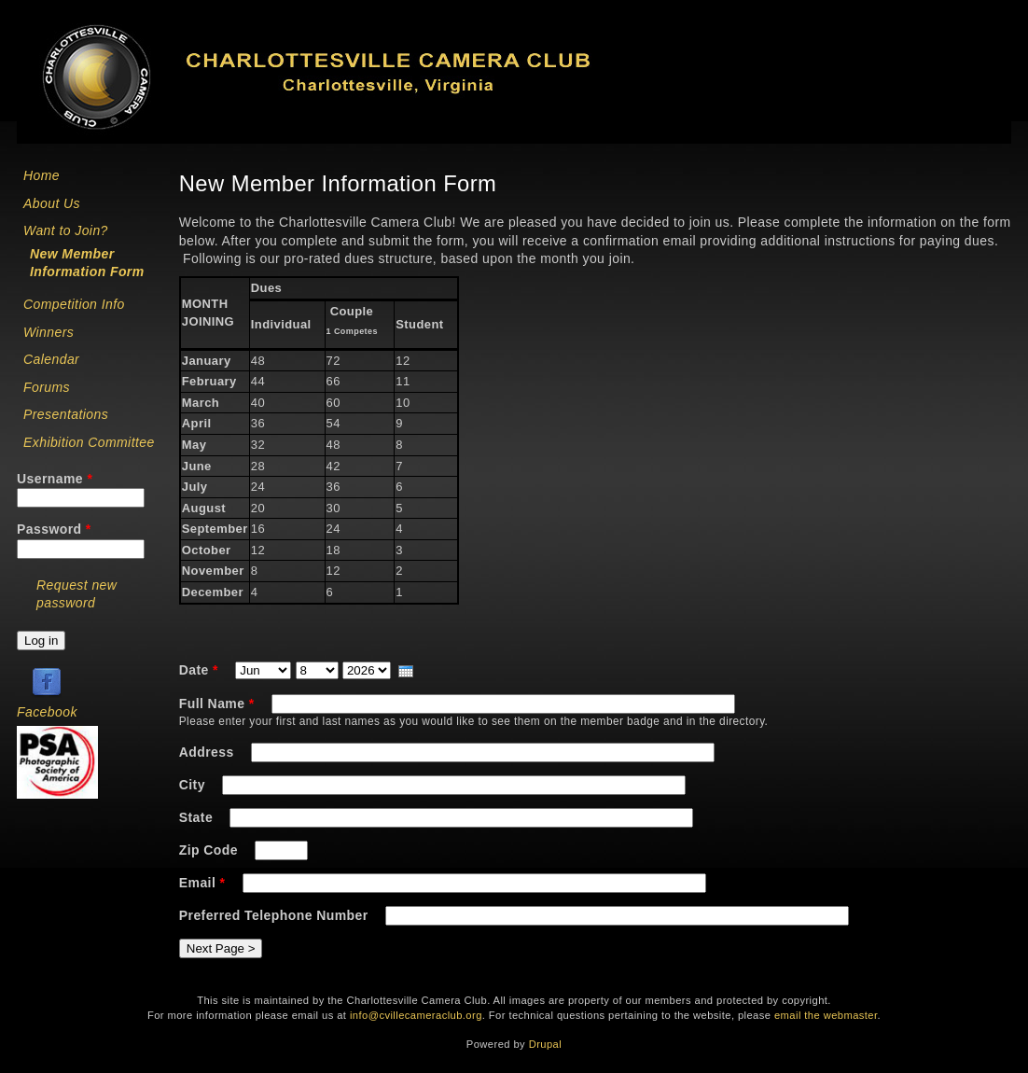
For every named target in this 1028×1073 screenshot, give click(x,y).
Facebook (47, 711)
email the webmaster (826, 1015)
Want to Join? (65, 230)
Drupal (545, 1044)
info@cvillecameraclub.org (416, 1015)
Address (208, 752)
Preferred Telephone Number (275, 915)
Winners (48, 332)
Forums (46, 387)
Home (41, 175)
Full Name (217, 703)
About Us (51, 203)
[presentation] (406, 671)
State (198, 817)
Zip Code (211, 850)
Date (198, 669)
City (194, 784)
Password (54, 529)
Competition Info (74, 304)
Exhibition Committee (89, 442)
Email (202, 882)
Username (54, 478)
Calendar (51, 359)
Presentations (65, 414)
